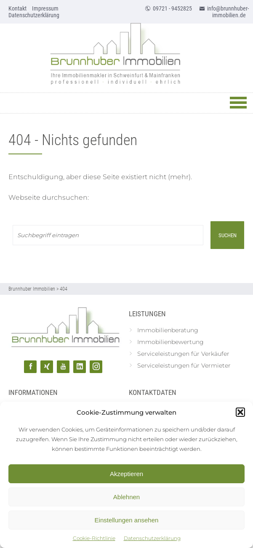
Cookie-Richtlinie (94, 538)
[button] (240, 412)
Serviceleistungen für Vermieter (184, 365)
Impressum (45, 8)
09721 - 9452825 (168, 8)
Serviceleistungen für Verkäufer (183, 353)
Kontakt (17, 8)
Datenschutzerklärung (152, 538)
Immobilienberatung (167, 330)
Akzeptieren (126, 473)
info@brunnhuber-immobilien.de (224, 12)
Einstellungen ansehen (127, 520)
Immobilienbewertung (170, 342)
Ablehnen (126, 496)
